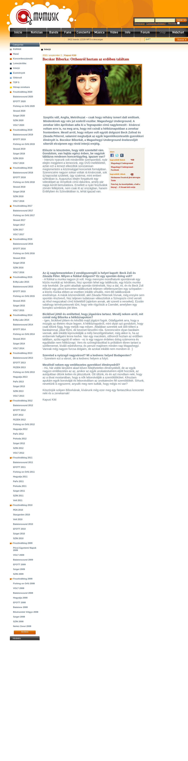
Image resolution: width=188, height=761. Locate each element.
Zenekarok (54, 32)
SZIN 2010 (18, 538)
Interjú (16, 68)
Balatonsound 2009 (23, 560)
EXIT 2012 (18, 415)
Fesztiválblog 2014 (22, 315)
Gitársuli (17, 77)
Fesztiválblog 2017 (22, 206)
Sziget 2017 (19, 225)
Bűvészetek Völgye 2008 (25, 612)
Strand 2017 (19, 220)
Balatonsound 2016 (23, 244)
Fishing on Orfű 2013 (24, 372)
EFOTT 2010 (19, 529)
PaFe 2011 (18, 481)
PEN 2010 (18, 510)
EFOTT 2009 (19, 564)
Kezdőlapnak (35, 40)
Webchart (178, 32)
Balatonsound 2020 (23, 96)
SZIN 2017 (18, 229)
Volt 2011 (18, 500)
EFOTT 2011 (19, 467)
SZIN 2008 (18, 621)
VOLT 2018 (18, 201)
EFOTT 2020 (19, 101)
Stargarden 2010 (21, 514)
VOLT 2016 (18, 272)
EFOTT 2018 (19, 177)
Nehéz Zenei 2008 (22, 626)
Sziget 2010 (19, 533)
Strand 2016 (19, 258)
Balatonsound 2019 (23, 134)
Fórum (145, 32)
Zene (99, 32)
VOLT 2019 (18, 163)
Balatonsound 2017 (23, 210)
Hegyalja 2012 (20, 429)
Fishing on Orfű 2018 (24, 182)
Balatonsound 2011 (23, 462)
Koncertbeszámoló (22, 58)
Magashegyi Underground (122, 163)
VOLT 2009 (18, 555)
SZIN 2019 (18, 158)
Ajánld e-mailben (52, 40)
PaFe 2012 (18, 434)
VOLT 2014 (18, 348)
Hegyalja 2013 (20, 377)
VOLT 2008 (18, 588)
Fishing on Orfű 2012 (24, 424)
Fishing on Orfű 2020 (24, 106)
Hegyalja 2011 (20, 476)
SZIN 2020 (18, 120)
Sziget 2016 (19, 263)
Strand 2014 (19, 339)
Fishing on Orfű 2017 (24, 215)
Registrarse (140, 24)
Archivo (24, 632)
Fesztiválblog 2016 (22, 239)
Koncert (83, 32)
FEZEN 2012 (19, 419)
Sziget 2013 (19, 386)
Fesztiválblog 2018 (22, 168)
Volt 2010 (18, 519)
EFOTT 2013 (19, 362)
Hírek (37, 32)
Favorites (18, 40)
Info (128, 32)
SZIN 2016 (18, 267)
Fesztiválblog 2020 (22, 92)
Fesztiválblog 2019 (22, 130)
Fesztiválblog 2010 (22, 505)
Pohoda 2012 (20, 438)
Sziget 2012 (19, 443)
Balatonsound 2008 (23, 593)
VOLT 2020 (18, 125)
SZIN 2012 (18, 448)
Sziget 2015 (19, 305)
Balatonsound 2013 (23, 358)
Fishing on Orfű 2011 (24, 472)
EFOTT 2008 (19, 602)
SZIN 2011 (18, 495)
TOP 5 (16, 82)
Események (19, 73)
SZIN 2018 (18, 196)
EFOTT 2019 (19, 139)
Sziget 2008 (19, 617)
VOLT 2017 (18, 234)
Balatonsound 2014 (23, 324)
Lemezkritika (19, 63)
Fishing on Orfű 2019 (24, 144)
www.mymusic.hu (34, 13)
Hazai (16, 54)
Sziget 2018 (19, 191)
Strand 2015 (19, 301)
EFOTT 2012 (19, 410)
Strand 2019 (19, 149)
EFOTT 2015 (19, 291)
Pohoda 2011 (20, 486)
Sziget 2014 (19, 343)
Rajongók (68, 32)
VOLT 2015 (18, 310)
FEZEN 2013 (19, 367)
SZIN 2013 (18, 391)
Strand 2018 (19, 187)
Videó (114, 32)
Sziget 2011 (19, 491)
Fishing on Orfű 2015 (24, 296)
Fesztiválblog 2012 (22, 400)
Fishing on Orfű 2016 (24, 253)
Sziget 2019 (19, 153)
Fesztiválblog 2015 (22, 277)
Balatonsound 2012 (23, 405)
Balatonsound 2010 (23, 524)
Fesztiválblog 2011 (22, 457)
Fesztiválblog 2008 (22, 579)
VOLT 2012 (18, 453)
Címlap (18, 32)
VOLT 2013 (18, 396)
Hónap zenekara (21, 87)
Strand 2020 (19, 111)
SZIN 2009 (18, 574)
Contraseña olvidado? (155, 24)
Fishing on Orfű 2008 (24, 583)
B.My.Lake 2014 (21, 320)
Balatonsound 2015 (23, 286)
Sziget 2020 (19, 115)
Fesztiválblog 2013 (22, 353)
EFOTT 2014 (19, 329)
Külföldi (17, 49)
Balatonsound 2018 (23, 172)
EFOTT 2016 (19, 248)
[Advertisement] (25, 700)
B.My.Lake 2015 (21, 282)
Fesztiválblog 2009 (22, 543)
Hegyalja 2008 (20, 598)
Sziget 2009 (19, 569)
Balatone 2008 (20, 607)
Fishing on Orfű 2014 (24, 334)
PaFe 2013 (18, 381)
